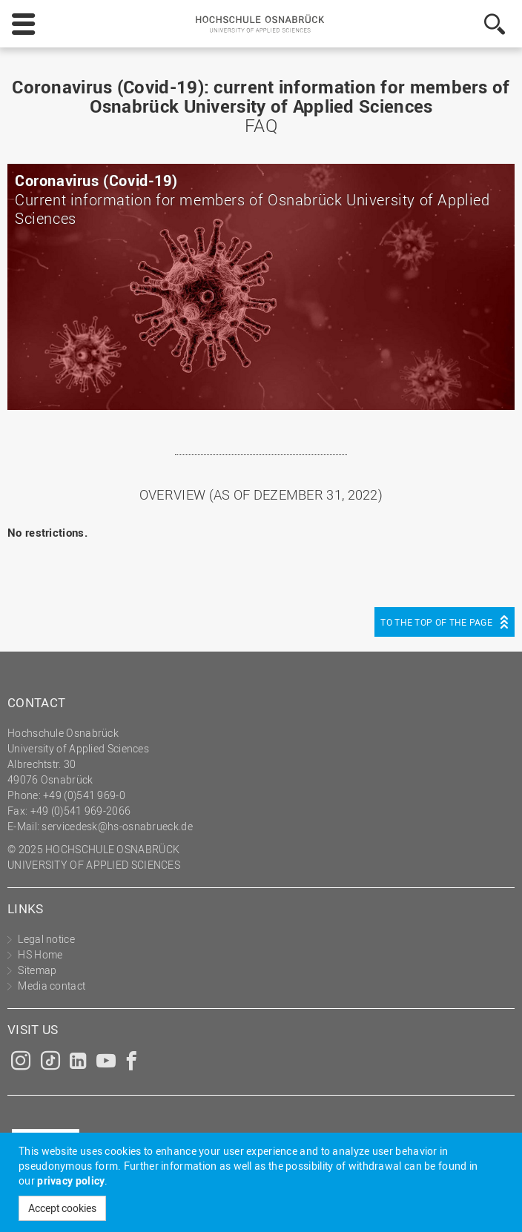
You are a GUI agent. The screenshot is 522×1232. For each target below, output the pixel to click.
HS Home (40, 954)
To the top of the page (436, 622)
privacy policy (71, 1180)
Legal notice (46, 939)
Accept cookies (62, 1208)
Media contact (51, 985)
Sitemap (37, 970)
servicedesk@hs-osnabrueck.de (117, 826)
